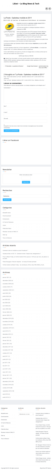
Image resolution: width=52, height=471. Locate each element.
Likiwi (4, 225)
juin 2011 (5, 362)
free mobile (14, 58)
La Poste (20, 58)
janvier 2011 (6, 378)
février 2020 (6, 312)
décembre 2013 (7, 334)
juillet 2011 (6, 359)
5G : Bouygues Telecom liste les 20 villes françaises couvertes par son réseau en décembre (43, 446)
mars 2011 (5, 372)
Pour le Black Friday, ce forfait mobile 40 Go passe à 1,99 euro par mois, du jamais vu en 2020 (43, 426)
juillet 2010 (6, 397)
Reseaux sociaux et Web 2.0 (10, 231)
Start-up (5, 234)
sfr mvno (44, 60)
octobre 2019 (6, 324)
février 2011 (6, 375)
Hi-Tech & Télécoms (31, 20)
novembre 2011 (7, 350)
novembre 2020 (7, 283)
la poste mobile (26, 58)
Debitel (7, 58)
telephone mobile (13, 61)
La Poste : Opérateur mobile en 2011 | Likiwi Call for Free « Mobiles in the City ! (25, 80)
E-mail (5, 112)
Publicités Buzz (7, 228)
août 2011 (5, 356)
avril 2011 (5, 369)
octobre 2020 (6, 287)
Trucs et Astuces (7, 238)
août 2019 (5, 331)
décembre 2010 (7, 381)
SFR (40, 60)
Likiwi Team (15, 20)
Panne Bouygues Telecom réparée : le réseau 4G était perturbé (19, 261)
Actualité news (24, 20)
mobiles (6, 60)
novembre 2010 (7, 384)
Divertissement (7, 216)
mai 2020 (5, 302)
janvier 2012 (6, 343)
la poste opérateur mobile (36, 58)
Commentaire (7, 87)
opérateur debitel (21, 60)
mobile (44, 58)
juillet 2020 (6, 296)
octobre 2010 (6, 387)
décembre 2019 (7, 318)
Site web (6, 118)
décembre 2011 (7, 346)
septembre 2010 (7, 391)
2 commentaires (42, 20)
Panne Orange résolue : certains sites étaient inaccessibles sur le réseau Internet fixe (43, 460)
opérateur (14, 60)
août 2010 (5, 394)
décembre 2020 (7, 280)
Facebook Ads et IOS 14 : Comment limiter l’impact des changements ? (22, 253)
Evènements (6, 219)
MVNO (9, 60)
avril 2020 (5, 305)
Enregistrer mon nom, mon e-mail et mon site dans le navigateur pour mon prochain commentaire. (23, 126)
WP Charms (48, 468)
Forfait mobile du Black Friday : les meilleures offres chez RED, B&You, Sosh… (24, 265)
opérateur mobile (29, 60)
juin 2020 (5, 299)
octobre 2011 (6, 353)
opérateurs (36, 60)
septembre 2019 (7, 328)
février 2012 (6, 340)
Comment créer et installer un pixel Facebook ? (15, 250)
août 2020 (5, 293)
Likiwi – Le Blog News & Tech (26, 4)
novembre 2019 (7, 321)
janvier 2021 (6, 277)
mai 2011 (5, 365)
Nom (5, 106)
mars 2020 (5, 309)
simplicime (6, 61)
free (10, 58)
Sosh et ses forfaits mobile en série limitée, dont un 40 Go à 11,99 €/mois (43, 453)
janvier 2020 (6, 315)
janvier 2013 (6, 337)
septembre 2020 (7, 290)
